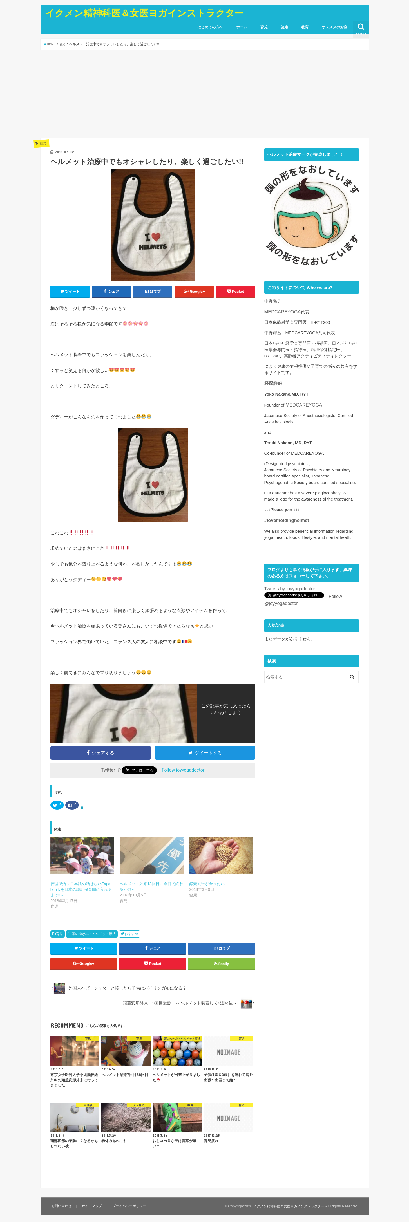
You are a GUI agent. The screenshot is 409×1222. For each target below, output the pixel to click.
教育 (305, 27)
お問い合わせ (61, 1213)
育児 (264, 27)
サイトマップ (91, 1213)
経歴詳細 (272, 382)
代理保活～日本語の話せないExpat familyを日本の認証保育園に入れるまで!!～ (81, 890)
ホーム (241, 27)
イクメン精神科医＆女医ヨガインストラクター (144, 12)
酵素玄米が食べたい (207, 884)
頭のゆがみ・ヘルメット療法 (94, 935)
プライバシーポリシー (129, 1213)
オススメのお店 (334, 27)
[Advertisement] (205, 94)
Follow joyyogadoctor (183, 770)
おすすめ (131, 935)
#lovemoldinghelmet (284, 518)
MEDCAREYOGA (280, 311)
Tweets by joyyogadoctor (287, 585)
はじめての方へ (210, 27)
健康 (284, 27)
